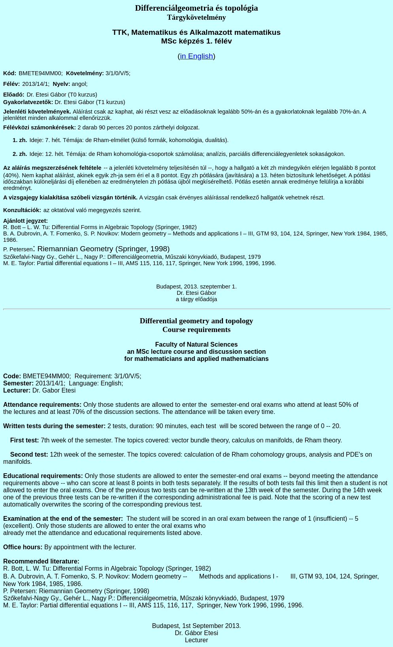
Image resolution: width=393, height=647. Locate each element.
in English (196, 56)
